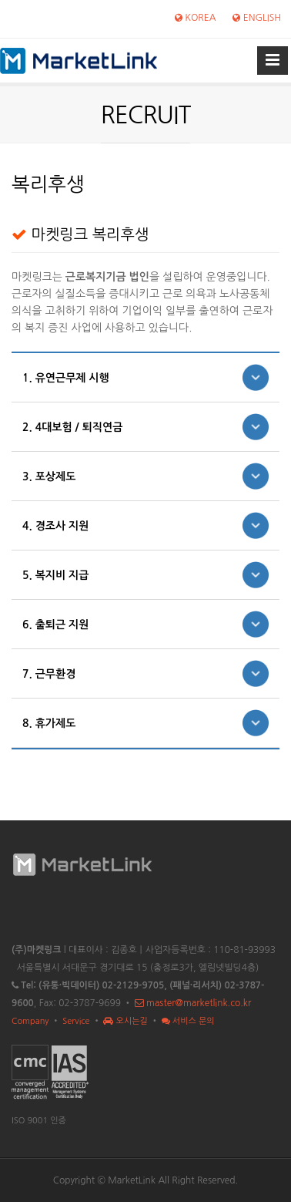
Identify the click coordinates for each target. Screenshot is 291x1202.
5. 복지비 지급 (55, 575)
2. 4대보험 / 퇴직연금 (72, 427)
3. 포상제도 (48, 476)
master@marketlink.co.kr (193, 1003)
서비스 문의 (188, 1021)
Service (75, 1021)
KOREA (195, 17)
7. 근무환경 (48, 673)
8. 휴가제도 (48, 723)
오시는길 (125, 1021)
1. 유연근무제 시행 (65, 377)
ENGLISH (256, 17)
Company (30, 1021)
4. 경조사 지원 (55, 525)
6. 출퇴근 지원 (55, 624)
